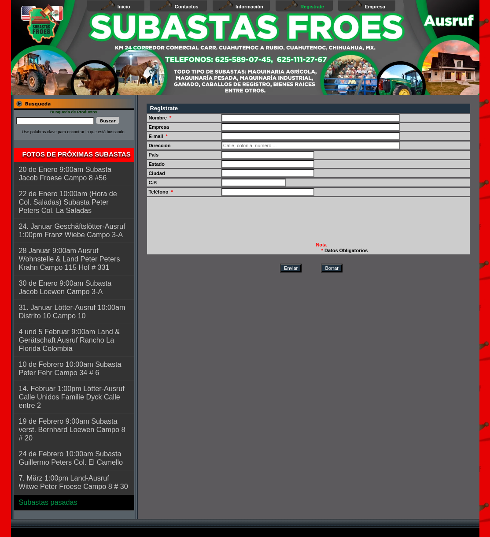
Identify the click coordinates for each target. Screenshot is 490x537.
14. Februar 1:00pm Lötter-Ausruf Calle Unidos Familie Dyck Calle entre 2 (72, 396)
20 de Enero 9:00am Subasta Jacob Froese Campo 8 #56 (65, 173)
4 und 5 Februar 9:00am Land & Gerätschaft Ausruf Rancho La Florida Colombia (69, 340)
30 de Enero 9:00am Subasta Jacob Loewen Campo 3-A (65, 287)
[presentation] (215, 223)
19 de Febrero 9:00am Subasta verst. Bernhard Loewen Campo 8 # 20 (72, 429)
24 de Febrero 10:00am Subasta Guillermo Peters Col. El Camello (71, 458)
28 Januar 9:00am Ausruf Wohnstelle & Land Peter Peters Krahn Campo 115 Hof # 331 (69, 258)
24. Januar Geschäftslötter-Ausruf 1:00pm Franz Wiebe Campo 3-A (72, 230)
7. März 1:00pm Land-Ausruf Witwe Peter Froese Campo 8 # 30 (73, 482)
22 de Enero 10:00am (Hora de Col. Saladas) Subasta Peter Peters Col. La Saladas (68, 202)
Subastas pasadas (48, 502)
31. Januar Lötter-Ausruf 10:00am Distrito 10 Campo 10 (72, 311)
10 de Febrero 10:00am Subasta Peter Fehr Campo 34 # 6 (70, 368)
